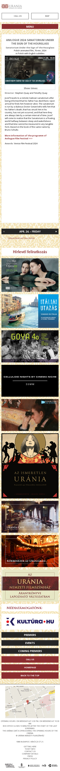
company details (30, 754)
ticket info (30, 749)
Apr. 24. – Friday (30, 231)
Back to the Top (30, 675)
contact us (30, 751)
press (30, 756)
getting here (30, 746)
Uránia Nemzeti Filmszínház (21, 238)
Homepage (30, 667)
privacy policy (30, 758)
